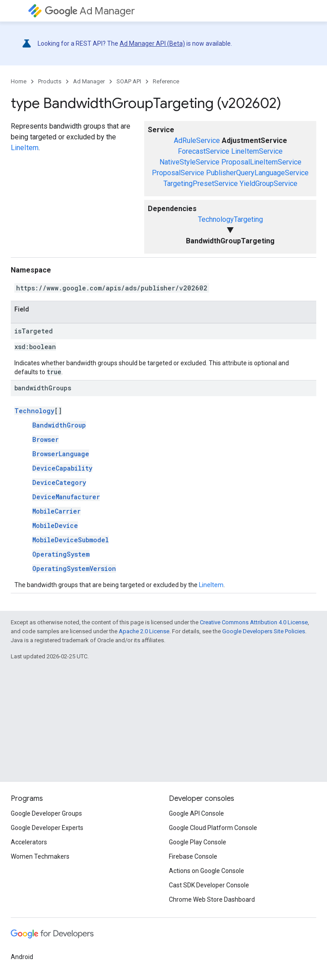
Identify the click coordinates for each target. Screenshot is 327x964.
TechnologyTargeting (230, 219)
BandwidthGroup (59, 425)
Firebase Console (193, 856)
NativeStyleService (189, 162)
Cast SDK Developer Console (209, 885)
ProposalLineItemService (261, 162)
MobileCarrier (56, 511)
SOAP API (128, 81)
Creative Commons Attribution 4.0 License (254, 622)
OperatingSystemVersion (74, 568)
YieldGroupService (268, 183)
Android (22, 956)
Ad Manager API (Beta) (152, 43)
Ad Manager (90, 11)
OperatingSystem (61, 554)
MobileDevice (55, 525)
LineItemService (257, 151)
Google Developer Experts (47, 827)
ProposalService (178, 173)
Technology (34, 410)
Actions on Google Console (206, 870)
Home (18, 81)
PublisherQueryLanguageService (257, 173)
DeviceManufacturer (66, 497)
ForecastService (203, 151)
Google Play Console (197, 842)
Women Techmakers (40, 856)
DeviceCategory (59, 482)
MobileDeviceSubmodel (70, 540)
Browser (45, 439)
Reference (166, 81)
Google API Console (196, 813)
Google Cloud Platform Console (213, 827)
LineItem (25, 147)
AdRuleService (197, 140)
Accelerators (29, 842)
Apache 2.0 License (144, 631)
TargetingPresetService (201, 183)
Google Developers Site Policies (263, 631)
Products (49, 81)
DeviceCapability (62, 468)
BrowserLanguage (60, 454)
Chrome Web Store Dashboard (212, 899)
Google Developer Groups (46, 813)
